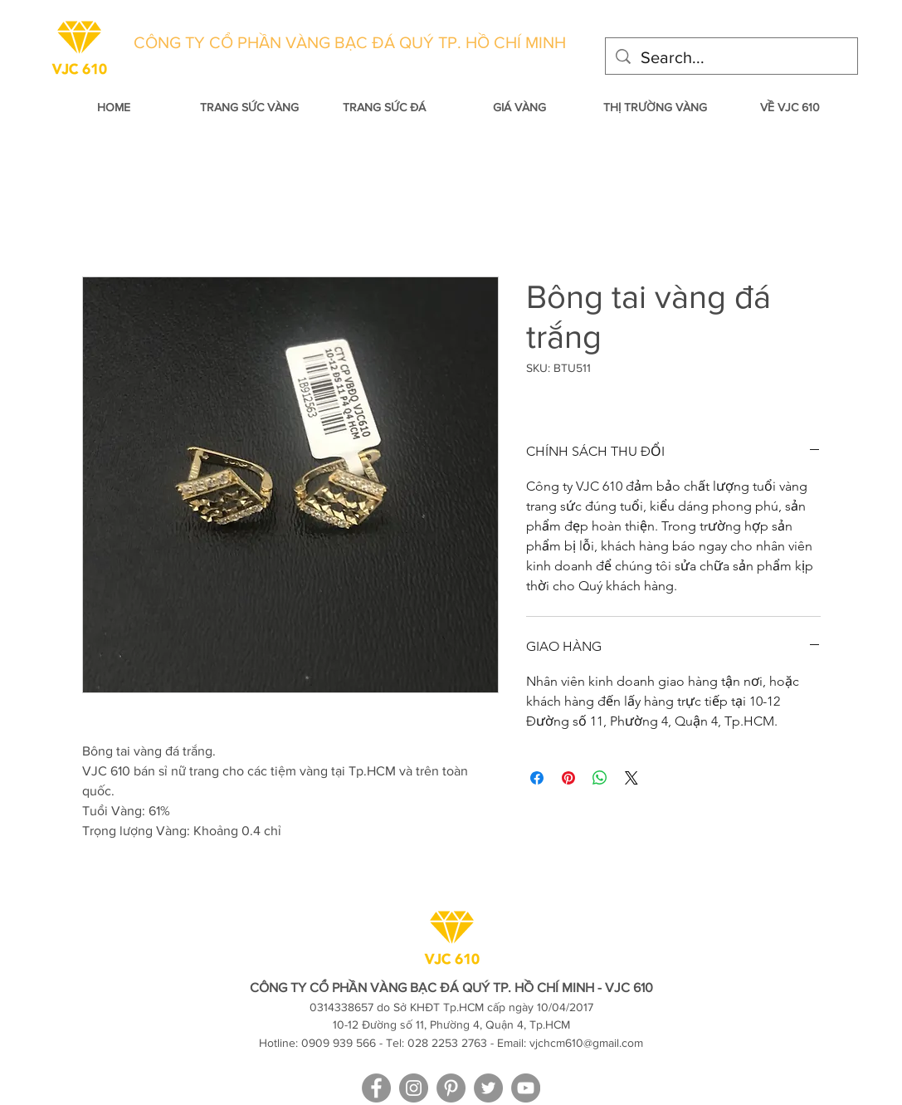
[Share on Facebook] (537, 778)
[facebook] (376, 1088)
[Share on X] (631, 778)
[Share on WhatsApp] (600, 778)
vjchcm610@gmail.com (586, 1042)
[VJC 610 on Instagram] (413, 1088)
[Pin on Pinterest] (568, 778)
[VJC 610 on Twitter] (488, 1088)
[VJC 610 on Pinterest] (451, 1088)
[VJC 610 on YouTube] (525, 1088)
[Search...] (731, 57)
